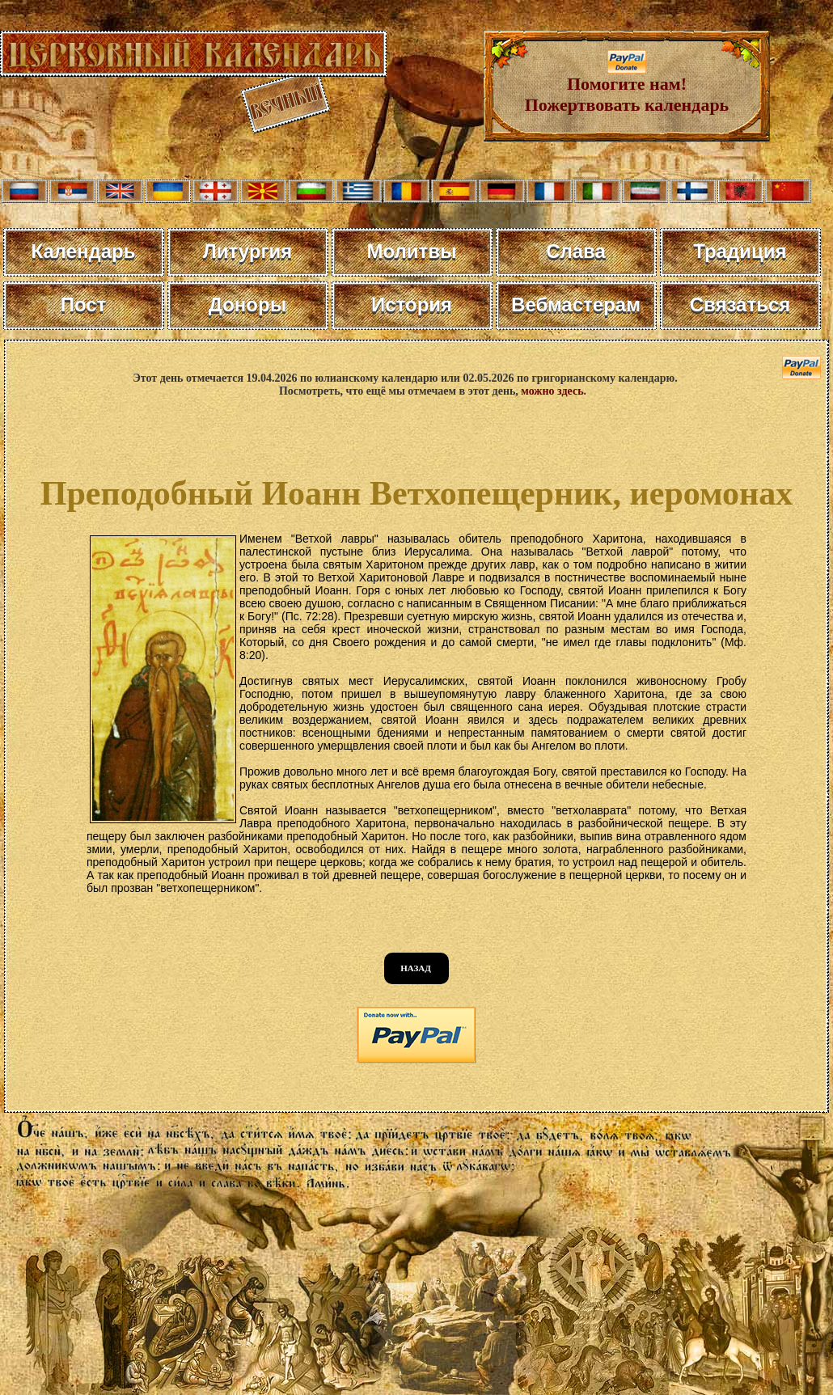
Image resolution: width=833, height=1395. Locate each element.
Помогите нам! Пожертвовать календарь (627, 86)
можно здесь (552, 391)
